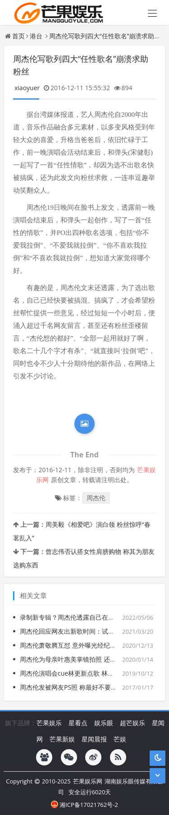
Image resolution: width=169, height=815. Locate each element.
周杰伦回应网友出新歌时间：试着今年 (73, 631)
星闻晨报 (94, 739)
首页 (18, 36)
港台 (36, 36)
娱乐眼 (103, 722)
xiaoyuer (27, 87)
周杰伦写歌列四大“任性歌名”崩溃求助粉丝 (108, 36)
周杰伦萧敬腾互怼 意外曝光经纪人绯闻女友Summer (93, 645)
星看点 (78, 722)
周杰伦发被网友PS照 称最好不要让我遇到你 (81, 687)
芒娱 (120, 739)
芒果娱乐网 (87, 781)
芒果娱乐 (49, 722)
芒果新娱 (62, 739)
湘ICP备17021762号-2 (84, 805)
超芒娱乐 (132, 722)
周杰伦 (96, 497)
